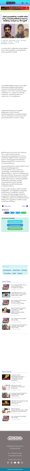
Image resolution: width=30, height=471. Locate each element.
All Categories (7, 270)
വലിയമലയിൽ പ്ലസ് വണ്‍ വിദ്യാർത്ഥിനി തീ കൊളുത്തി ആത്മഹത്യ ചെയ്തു (18, 294)
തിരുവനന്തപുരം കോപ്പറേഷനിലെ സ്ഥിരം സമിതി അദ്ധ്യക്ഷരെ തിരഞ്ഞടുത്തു (19, 410)
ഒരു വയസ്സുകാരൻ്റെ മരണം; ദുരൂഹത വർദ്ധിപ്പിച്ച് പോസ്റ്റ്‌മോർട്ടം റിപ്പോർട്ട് (18, 286)
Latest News (16, 270)
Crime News (11, 43)
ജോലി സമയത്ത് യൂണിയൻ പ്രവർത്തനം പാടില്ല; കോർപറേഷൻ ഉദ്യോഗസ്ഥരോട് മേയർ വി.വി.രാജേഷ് (18, 310)
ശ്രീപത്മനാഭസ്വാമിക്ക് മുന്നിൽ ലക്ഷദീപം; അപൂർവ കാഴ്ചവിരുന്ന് (19, 402)
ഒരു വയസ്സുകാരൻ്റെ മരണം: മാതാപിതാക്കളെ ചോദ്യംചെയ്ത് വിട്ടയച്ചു (18, 302)
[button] (22, 3)
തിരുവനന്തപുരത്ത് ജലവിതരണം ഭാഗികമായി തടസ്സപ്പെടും (18, 387)
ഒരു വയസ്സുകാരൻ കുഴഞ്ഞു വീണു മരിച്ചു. (18, 319)
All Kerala (24, 270)
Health (14, 273)
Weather (20, 273)
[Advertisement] (15, 69)
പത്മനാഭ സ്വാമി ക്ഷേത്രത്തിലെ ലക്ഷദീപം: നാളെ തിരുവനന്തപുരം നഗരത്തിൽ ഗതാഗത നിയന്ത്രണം (18, 377)
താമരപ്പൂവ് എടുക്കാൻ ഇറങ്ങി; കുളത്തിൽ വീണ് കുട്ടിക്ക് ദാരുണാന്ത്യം (19, 326)
